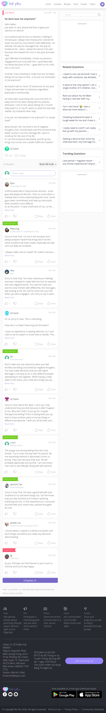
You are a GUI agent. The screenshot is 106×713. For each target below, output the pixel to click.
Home (48, 4)
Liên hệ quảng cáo (84, 660)
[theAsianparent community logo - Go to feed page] (11, 4)
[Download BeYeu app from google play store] (64, 697)
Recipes (67, 4)
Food (75, 4)
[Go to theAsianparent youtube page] (10, 694)
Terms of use (54, 709)
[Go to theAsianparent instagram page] (16, 694)
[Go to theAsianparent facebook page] (5, 694)
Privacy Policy (71, 709)
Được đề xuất (48, 164)
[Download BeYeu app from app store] (89, 697)
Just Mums (9, 12)
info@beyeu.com (17, 675)
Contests (57, 4)
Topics (92, 4)
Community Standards (93, 709)
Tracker (84, 4)
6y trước (52, 183)
